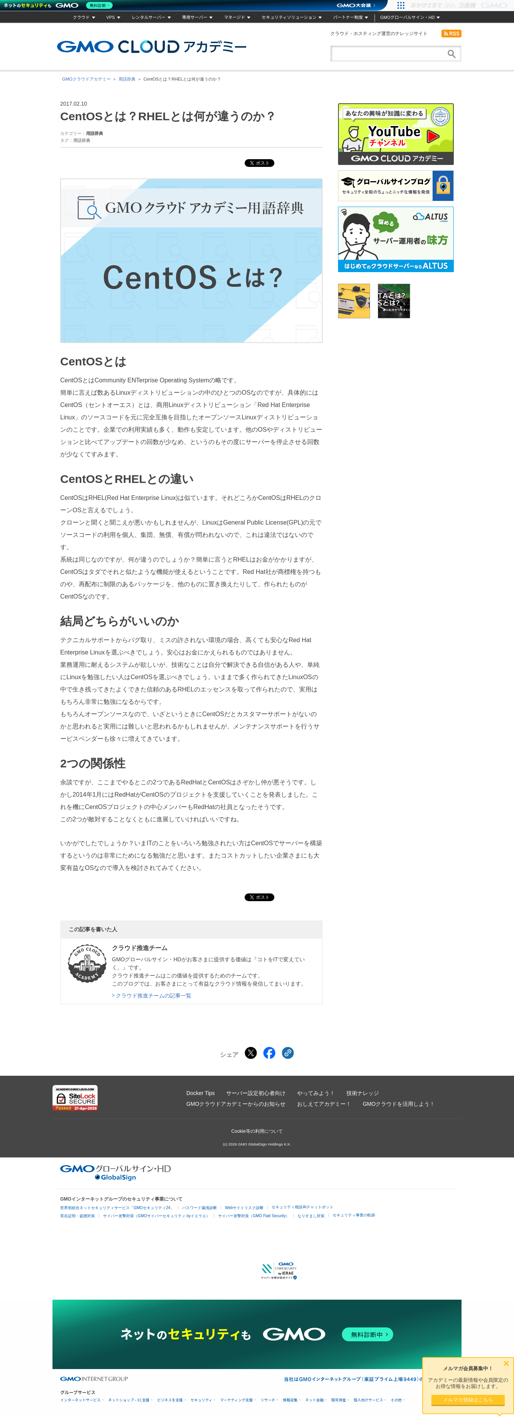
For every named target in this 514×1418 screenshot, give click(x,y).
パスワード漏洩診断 (199, 1208)
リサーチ (267, 1400)
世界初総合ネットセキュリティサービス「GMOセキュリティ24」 (117, 1208)
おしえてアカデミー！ (324, 1104)
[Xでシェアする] (251, 1053)
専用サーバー (195, 17)
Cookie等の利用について (256, 1131)
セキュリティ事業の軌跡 (354, 1215)
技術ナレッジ (363, 1093)
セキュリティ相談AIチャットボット (302, 1207)
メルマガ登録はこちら (468, 1400)
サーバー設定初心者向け (256, 1093)
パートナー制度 (348, 17)
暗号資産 (338, 1400)
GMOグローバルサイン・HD (407, 17)
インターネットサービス (80, 1400)
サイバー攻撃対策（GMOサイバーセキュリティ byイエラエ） (156, 1216)
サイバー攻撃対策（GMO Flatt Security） (253, 1216)
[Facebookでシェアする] (269, 1053)
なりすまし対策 (311, 1216)
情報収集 (290, 1400)
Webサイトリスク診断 (244, 1208)
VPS (111, 17)
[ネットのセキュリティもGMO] (59, 5)
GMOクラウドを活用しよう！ (399, 1104)
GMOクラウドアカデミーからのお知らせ (236, 1104)
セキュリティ (201, 1400)
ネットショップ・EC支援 (129, 1400)
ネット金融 (314, 1400)
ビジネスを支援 (170, 1400)
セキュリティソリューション (289, 17)
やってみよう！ (316, 1093)
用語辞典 (126, 79)
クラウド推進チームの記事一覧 (153, 995)
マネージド (234, 17)
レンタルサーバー (149, 17)
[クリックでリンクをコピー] (288, 1053)
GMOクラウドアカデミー (151, 46)
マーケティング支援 (236, 1400)
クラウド (81, 17)
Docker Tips (200, 1093)
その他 (396, 1400)
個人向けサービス (368, 1400)
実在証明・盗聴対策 (77, 1216)
